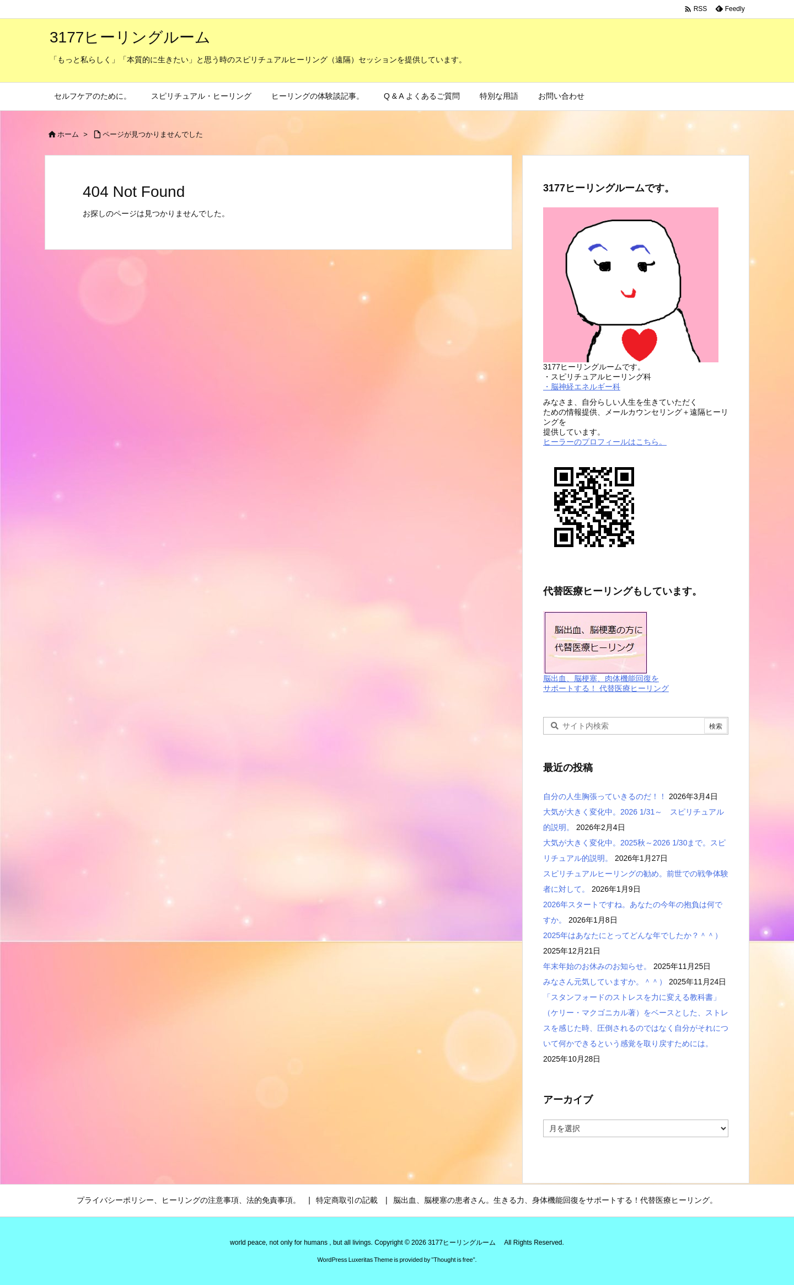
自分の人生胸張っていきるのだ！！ (605, 796)
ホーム (68, 134)
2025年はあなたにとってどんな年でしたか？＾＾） (632, 935)
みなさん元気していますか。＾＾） (605, 981)
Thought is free (453, 1259)
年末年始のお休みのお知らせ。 (597, 966)
